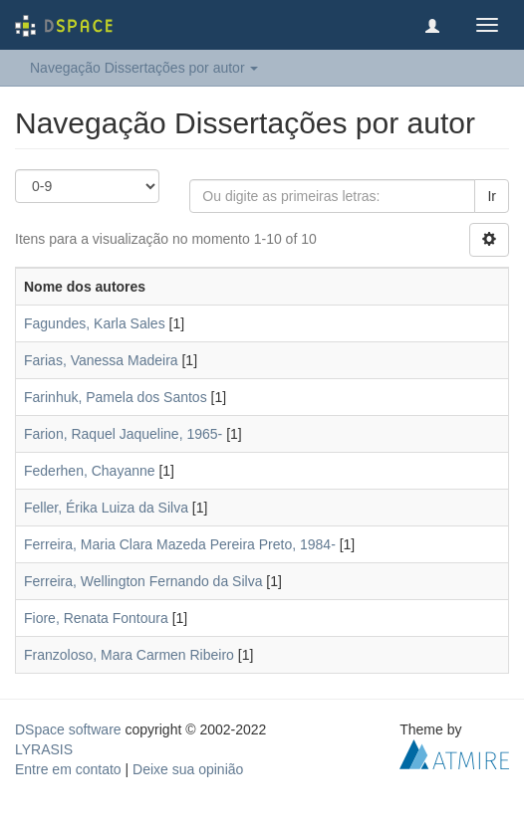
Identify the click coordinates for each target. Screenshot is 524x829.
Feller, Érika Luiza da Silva (106, 508)
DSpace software (68, 729)
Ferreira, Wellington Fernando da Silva (143, 581)
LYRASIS (44, 749)
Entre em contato (68, 769)
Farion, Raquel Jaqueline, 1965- (123, 434)
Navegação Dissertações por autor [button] (144, 68)
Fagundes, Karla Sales (94, 323)
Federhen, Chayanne (89, 471)
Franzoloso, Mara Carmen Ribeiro (129, 655)
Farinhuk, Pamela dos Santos (115, 397)
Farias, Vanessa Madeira (101, 360)
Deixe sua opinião (187, 769)
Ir (491, 196)
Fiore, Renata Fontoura (96, 618)
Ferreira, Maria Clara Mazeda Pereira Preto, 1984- (180, 544)
